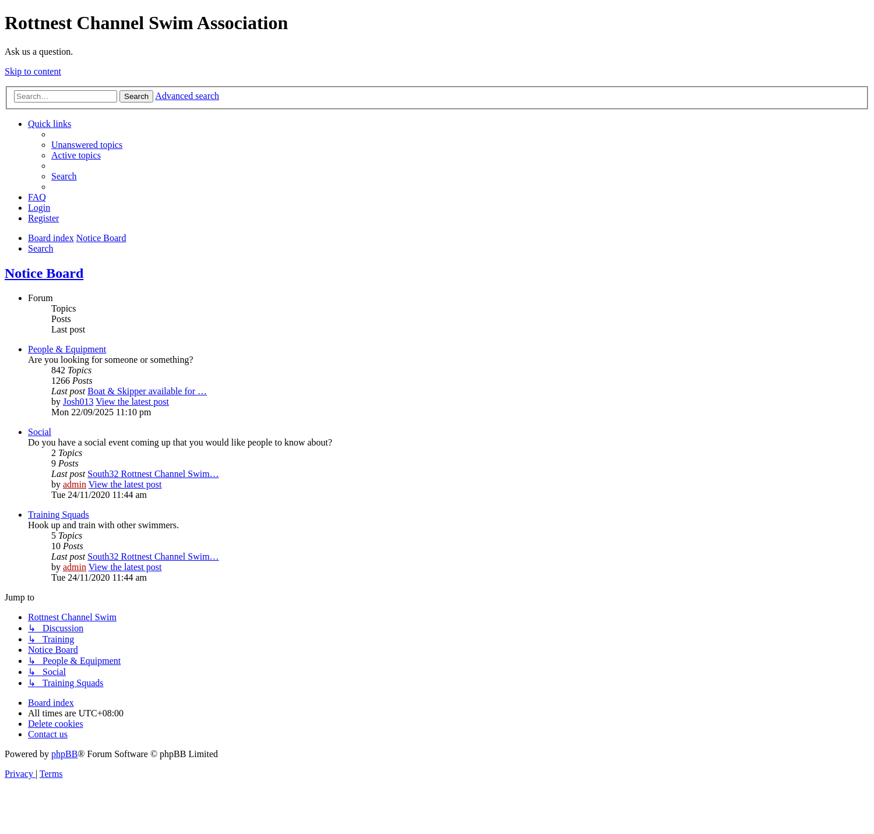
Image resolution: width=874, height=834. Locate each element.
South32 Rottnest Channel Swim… (152, 474)
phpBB (64, 754)
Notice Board (44, 273)
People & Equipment (67, 349)
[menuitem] (86, 145)
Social (39, 432)
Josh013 (78, 402)
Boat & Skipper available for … (147, 391)
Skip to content (33, 71)
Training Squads (58, 515)
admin (74, 484)
